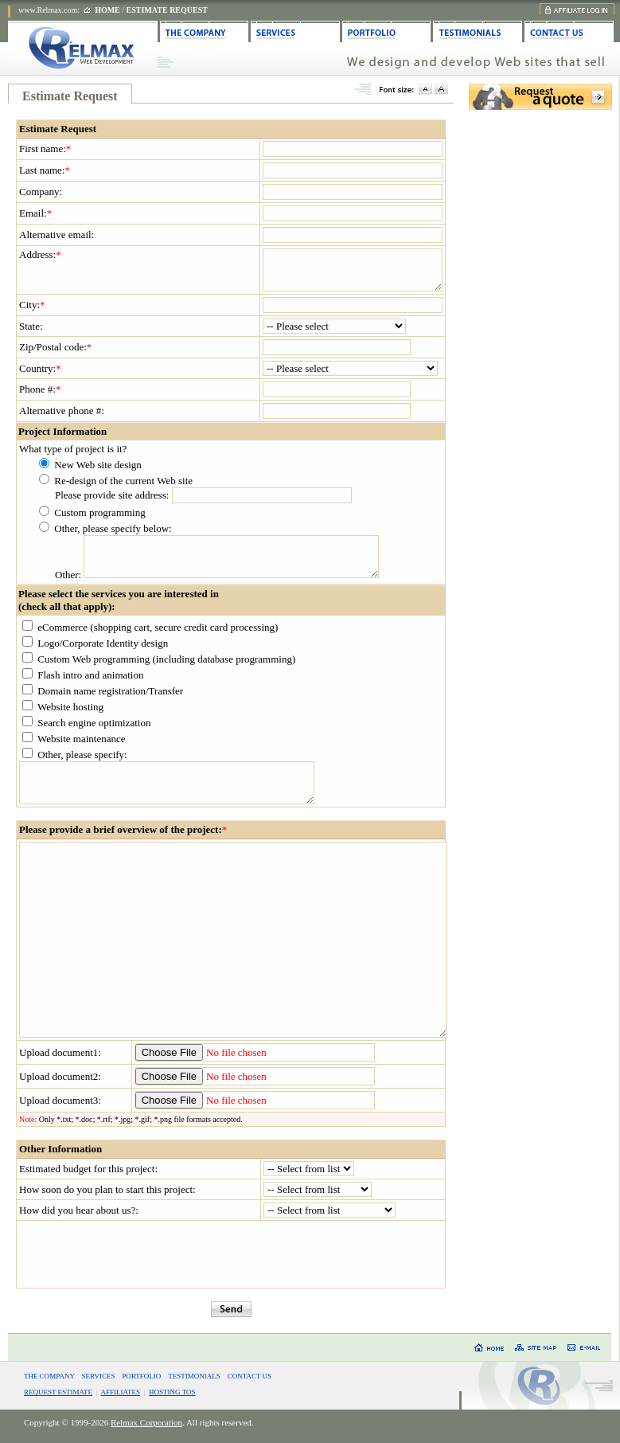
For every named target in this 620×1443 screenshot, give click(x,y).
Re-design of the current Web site (123, 481)
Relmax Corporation (146, 1422)
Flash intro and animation (90, 675)
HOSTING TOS (172, 1392)
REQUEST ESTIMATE (58, 1392)
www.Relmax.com (47, 10)
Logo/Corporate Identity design (102, 643)
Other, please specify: (82, 755)
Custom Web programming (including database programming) (166, 659)
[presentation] (231, 1254)
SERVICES (98, 1376)
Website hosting (70, 707)
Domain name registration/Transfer (110, 691)
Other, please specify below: (112, 528)
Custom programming (99, 512)
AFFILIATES (121, 1392)
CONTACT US (249, 1376)
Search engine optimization (93, 723)
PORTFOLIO (141, 1376)
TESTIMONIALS (194, 1376)
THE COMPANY (49, 1376)
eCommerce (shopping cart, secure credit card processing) (157, 627)
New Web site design (98, 465)
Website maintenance (81, 739)
